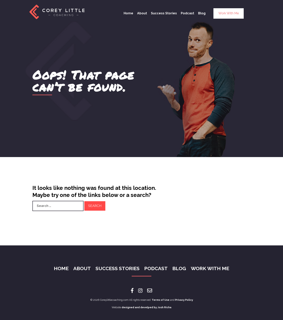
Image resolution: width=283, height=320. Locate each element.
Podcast (187, 13)
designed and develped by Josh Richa (146, 307)
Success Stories (164, 13)
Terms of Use (160, 299)
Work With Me (228, 13)
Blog (202, 13)
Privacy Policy (184, 299)
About (142, 13)
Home (128, 13)
